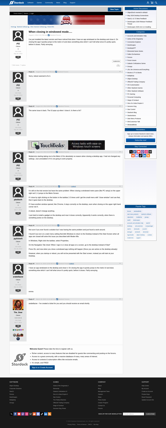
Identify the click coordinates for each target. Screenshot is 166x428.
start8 (128, 220)
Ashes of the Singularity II (60, 385)
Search (26, 13)
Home (13, 27)
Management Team (104, 391)
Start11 (12, 391)
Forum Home (18, 13)
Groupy (12, 402)
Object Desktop (14, 385)
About (100, 385)
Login (32, 13)
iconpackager (149, 226)
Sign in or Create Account (42, 367)
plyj (18, 43)
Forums (100, 408)
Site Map (95, 424)
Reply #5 (31, 225)
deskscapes (136, 220)
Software (30, 3)
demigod (129, 232)
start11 (129, 229)
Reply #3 (31, 152)
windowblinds (137, 211)
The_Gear (18, 312)
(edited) (73, 186)
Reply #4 (31, 186)
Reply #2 (31, 106)
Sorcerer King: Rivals (59, 408)
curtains (149, 235)
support (138, 238)
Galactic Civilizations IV (60, 391)
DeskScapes (13, 397)
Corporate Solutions (15, 388)
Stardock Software (22, 27)
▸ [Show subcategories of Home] (15, 27)
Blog (64, 3)
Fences (12, 394)
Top (120, 71)
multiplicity (139, 217)
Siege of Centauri (58, 405)
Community (49, 3)
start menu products (132, 214)
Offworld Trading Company (61, 402)
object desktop (140, 235)
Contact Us (101, 405)
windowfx (137, 232)
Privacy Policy (71, 424)
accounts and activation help (135, 223)
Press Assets (102, 400)
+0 (18, 57)
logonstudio (130, 235)
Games (39, 3)
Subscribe (150, 414)
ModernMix (50, 27)
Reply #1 (31, 72)
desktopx (129, 226)
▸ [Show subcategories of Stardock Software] (28, 27)
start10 (148, 223)
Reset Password (146, 397)
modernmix (116, 61)
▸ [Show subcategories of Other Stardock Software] (46, 27)
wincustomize (139, 226)
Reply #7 (31, 299)
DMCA (90, 424)
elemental (145, 232)
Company (102, 382)
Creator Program (103, 402)
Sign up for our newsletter (110, 414)
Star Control (56, 397)
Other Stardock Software (37, 27)
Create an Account (147, 391)
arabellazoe (18, 277)
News (58, 3)
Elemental (56, 388)
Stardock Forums (54, 35)
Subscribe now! (140, 140)
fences (129, 211)
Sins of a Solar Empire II (60, 394)
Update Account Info (148, 400)
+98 (18, 326)
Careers (100, 394)
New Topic (114, 9)
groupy (147, 217)
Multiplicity (13, 400)
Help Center (145, 385)
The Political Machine (59, 400)
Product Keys (146, 394)
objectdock (130, 217)
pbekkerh (18, 200)
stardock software (146, 214)
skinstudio (137, 229)
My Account (145, 388)
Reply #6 (31, 263)
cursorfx (144, 229)
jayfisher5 (18, 239)
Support (72, 3)
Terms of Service (81, 424)
